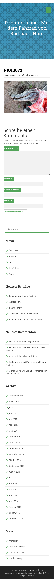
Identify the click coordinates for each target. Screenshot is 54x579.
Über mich (13, 250)
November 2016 (16, 454)
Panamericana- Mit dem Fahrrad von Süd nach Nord (27, 27)
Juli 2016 (13, 477)
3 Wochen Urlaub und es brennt (24, 313)
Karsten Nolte (15, 356)
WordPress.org (15, 558)
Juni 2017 (13, 413)
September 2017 (16, 395)
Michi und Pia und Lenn (20, 370)
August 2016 (14, 471)
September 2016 (16, 466)
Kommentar (11, 148)
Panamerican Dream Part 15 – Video (26, 319)
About (11, 274)
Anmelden (13, 540)
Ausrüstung (14, 268)
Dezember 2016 (16, 448)
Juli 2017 (13, 407)
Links (11, 262)
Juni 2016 (13, 483)
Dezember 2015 (16, 518)
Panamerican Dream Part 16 (22, 296)
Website (8, 200)
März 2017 (13, 430)
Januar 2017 (14, 442)
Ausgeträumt (15, 301)
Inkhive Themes (30, 570)
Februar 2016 (15, 507)
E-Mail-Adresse (12, 189)
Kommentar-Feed (17, 552)
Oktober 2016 (15, 460)
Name (8, 178)
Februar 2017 (15, 436)
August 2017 (14, 401)
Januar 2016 (14, 513)
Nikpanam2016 (32, 75)
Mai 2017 (13, 419)
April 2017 (13, 424)
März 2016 (13, 501)
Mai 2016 (13, 489)
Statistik (12, 256)
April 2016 (13, 495)
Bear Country (15, 307)
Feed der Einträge (17, 546)
